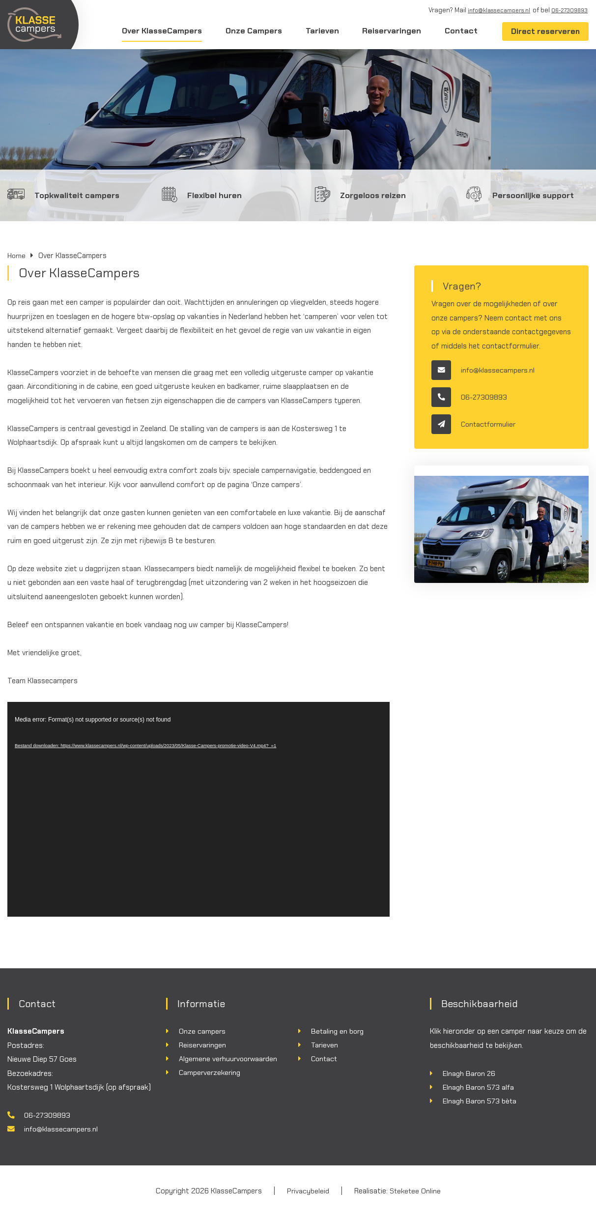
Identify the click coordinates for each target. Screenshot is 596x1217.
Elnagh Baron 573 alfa (479, 1087)
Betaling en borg (338, 1031)
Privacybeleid (307, 1191)
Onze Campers (253, 31)
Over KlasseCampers (162, 31)
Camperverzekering (211, 1073)
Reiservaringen (391, 31)
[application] (198, 809)
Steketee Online (415, 1191)
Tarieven (322, 31)
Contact (460, 31)
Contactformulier (475, 424)
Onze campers (202, 1031)
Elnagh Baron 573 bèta (480, 1101)
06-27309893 (568, 10)
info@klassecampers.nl (492, 10)
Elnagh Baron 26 (470, 1073)
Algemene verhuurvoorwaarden (230, 1059)
